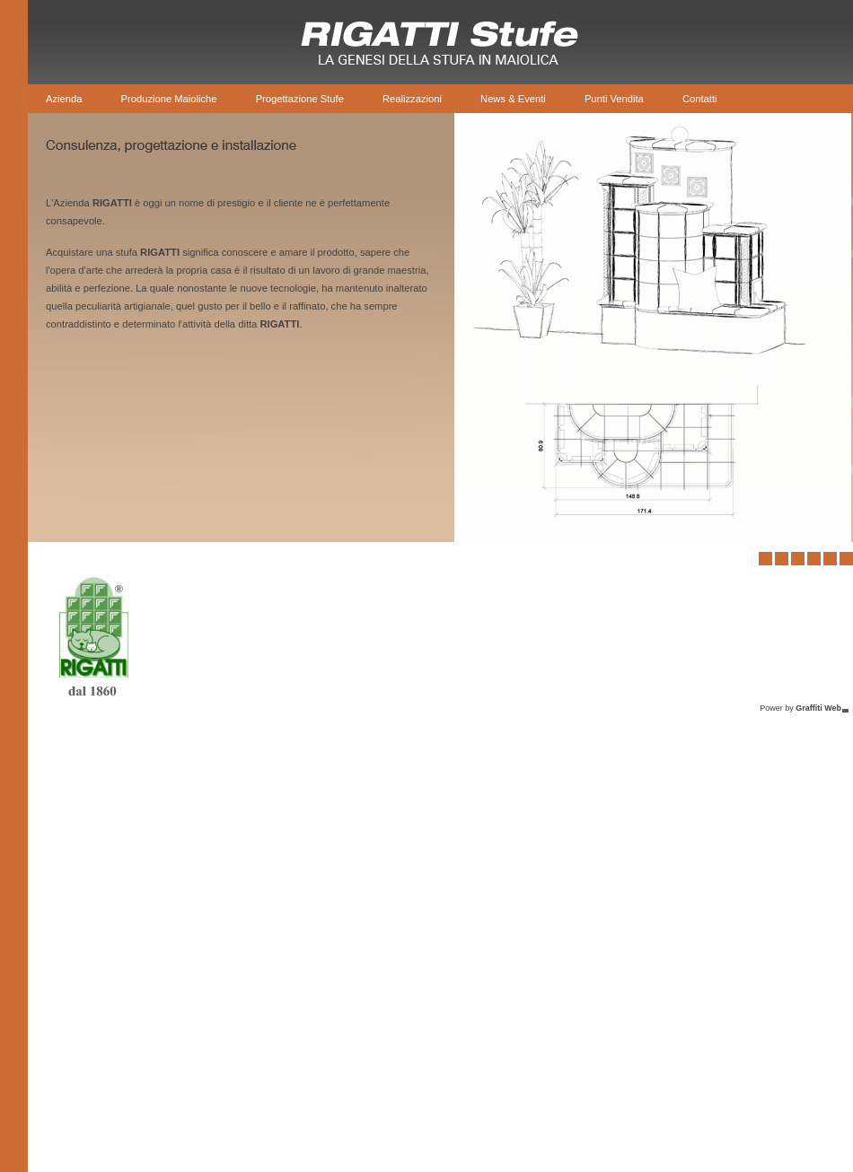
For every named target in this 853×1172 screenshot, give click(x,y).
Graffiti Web (818, 708)
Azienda (64, 98)
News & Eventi (513, 98)
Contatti (699, 98)
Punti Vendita (614, 98)
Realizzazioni (412, 98)
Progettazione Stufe (300, 98)
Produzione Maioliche (169, 98)
